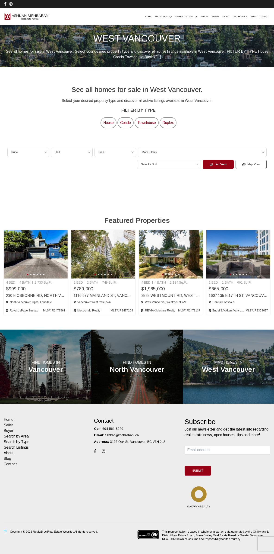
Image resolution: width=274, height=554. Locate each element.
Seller (204, 17)
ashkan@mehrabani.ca (122, 435)
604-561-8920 (112, 429)
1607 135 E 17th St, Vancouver (238, 296)
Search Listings (184, 17)
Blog (253, 17)
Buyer (215, 17)
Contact (264, 17)
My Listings (161, 17)
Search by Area (16, 436)
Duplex (168, 123)
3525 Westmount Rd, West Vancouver (171, 296)
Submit (197, 470)
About (225, 17)
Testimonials (240, 17)
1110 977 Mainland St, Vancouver (103, 296)
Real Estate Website (60, 531)
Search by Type (16, 442)
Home (148, 17)
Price (14, 152)
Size (101, 152)
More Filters (149, 152)
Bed (57, 152)
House (108, 123)
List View (218, 164)
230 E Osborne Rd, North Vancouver (35, 296)
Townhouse (146, 123)
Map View (251, 164)
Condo (125, 123)
